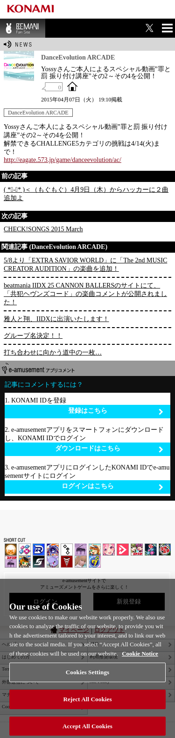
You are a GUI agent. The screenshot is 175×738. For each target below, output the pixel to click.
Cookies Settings (87, 681)
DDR (25, 549)
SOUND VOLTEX (109, 549)
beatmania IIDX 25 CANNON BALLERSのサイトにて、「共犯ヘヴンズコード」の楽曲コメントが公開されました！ (85, 294)
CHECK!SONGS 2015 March (43, 229)
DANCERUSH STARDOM (39, 549)
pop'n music (95, 549)
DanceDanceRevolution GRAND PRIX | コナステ (151, 549)
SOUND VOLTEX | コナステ (39, 562)
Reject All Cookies (87, 707)
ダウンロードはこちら (109, 449)
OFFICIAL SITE (72, 86)
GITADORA (53, 549)
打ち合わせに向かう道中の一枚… (53, 352)
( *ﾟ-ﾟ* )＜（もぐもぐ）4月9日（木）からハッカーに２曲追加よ (86, 193)
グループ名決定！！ (33, 335)
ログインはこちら (113, 486)
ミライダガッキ (95, 562)
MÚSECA (67, 562)
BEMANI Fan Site (22, 28)
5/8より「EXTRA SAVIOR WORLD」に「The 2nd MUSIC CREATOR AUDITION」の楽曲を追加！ (85, 264)
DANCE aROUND (123, 549)
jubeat (67, 549)
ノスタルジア (81, 549)
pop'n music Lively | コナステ (25, 562)
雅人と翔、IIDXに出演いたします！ (56, 318)
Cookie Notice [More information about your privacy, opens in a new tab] (140, 661)
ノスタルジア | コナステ (11, 562)
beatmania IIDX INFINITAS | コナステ (137, 549)
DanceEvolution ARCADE (38, 112)
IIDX (11, 549)
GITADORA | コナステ (165, 549)
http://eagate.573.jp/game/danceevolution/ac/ (62, 159)
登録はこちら (116, 411)
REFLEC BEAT (53, 562)
